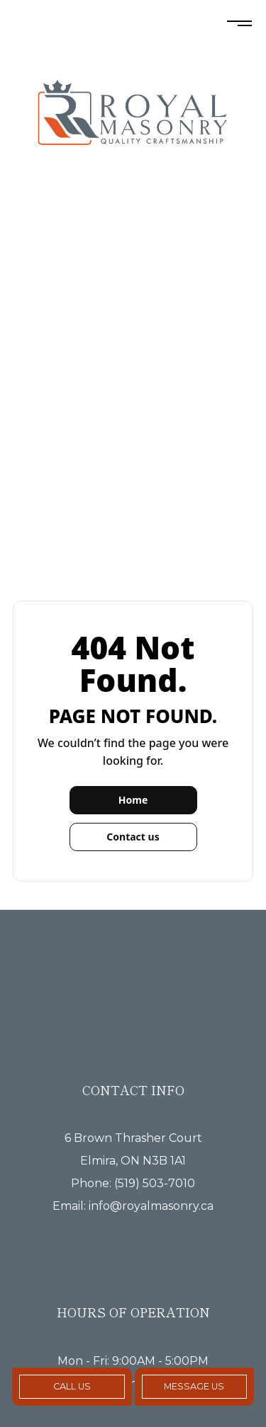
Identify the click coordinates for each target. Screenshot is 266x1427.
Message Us (194, 1386)
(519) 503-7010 (154, 1183)
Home (133, 800)
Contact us (132, 836)
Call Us (72, 1386)
